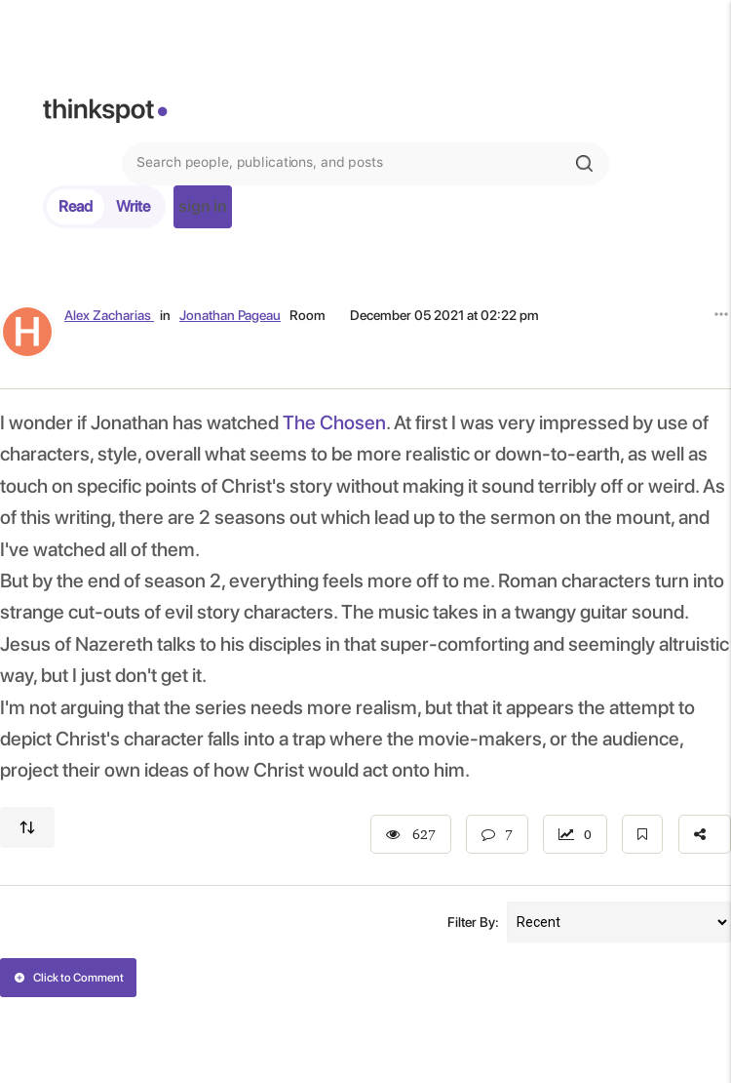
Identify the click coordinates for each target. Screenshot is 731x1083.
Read (75, 206)
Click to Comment (69, 977)
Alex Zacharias (109, 315)
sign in (202, 206)
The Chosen (334, 422)
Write (133, 206)
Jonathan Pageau (230, 315)
